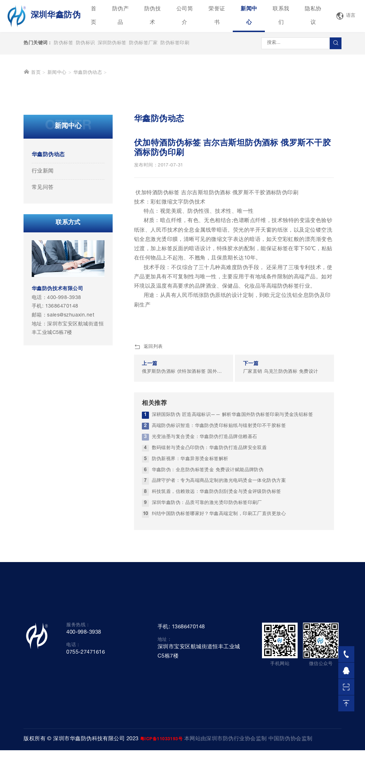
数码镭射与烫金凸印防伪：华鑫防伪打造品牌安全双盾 (209, 535)
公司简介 (184, 15)
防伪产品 (120, 15)
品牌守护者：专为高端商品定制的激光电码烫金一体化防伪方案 (219, 568)
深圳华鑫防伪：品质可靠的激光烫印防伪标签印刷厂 (207, 590)
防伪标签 (63, 43)
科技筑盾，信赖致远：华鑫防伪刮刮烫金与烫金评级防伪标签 (216, 579)
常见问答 (43, 274)
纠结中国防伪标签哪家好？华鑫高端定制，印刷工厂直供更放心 (219, 601)
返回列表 (148, 434)
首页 (93, 15)
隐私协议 (313, 15)
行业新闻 (43, 258)
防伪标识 (85, 43)
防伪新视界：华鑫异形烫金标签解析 (190, 546)
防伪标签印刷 (174, 43)
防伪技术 (152, 15)
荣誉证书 (217, 15)
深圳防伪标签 (112, 43)
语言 (346, 16)
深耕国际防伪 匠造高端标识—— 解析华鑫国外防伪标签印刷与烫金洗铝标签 (232, 502)
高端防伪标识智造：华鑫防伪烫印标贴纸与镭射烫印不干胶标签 (219, 513)
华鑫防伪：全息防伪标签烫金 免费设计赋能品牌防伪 (208, 557)
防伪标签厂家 (143, 43)
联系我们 (281, 15)
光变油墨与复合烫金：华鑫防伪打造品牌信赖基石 (204, 524)
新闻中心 (249, 15)
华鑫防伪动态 (87, 160)
